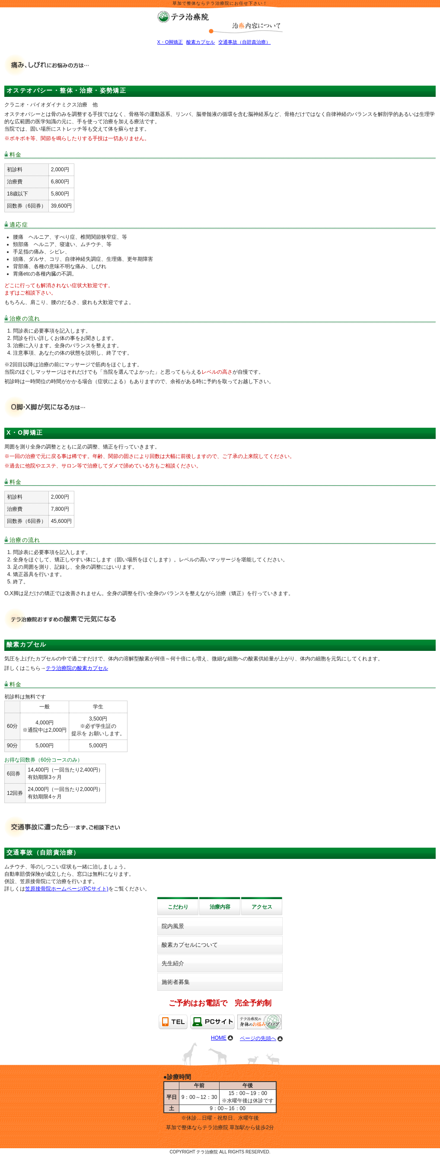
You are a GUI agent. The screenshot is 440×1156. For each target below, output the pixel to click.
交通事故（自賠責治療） (244, 42)
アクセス (262, 907)
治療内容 (220, 907)
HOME (218, 1038)
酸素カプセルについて (190, 944)
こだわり (178, 907)
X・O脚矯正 (170, 42)
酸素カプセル (200, 42)
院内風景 (173, 926)
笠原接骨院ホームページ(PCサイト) (66, 889)
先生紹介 (173, 963)
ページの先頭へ (258, 1038)
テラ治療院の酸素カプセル (77, 668)
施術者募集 (176, 982)
